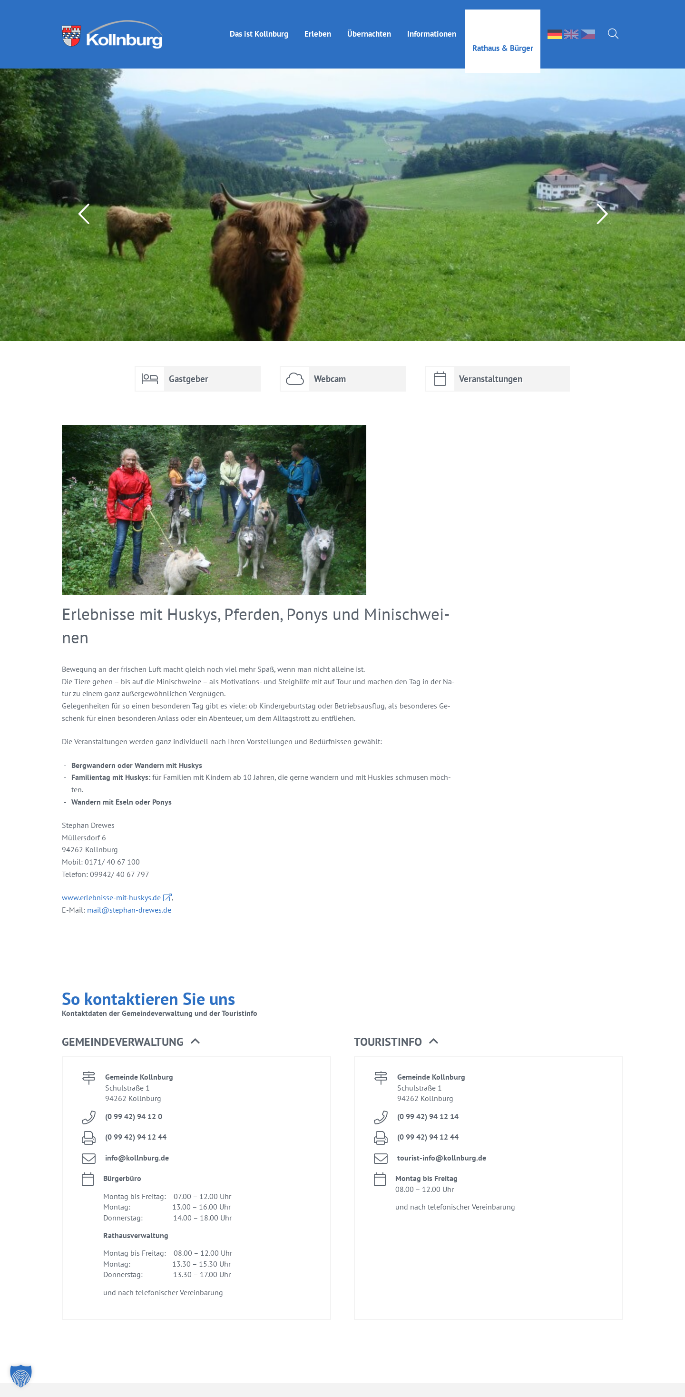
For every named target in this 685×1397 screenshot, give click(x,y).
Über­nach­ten (369, 24)
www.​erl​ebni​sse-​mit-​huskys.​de (111, 897)
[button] (21, 1376)
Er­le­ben (317, 24)
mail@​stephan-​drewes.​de (129, 910)
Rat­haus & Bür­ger (502, 38)
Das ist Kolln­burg (259, 24)
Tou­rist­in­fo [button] (396, 1042)
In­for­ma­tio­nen (431, 24)
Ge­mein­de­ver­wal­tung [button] (131, 1042)
